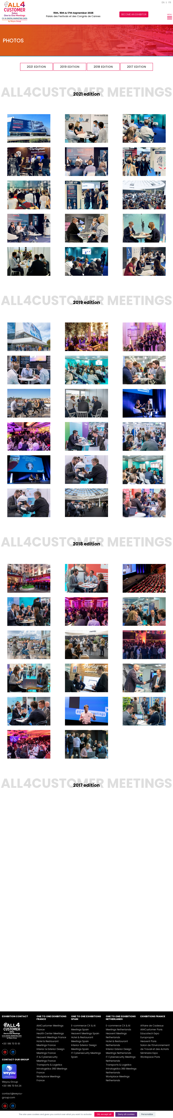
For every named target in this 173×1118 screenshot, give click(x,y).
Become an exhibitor (133, 14)
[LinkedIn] (13, 1106)
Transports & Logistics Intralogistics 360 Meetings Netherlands (121, 1068)
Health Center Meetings (50, 1033)
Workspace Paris (150, 1057)
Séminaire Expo (149, 1053)
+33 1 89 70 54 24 (11, 1085)
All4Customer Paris (151, 1029)
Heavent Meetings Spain (85, 1033)
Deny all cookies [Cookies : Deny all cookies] (126, 1114)
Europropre (147, 1037)
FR (169, 2)
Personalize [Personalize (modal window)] (147, 1114)
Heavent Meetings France (51, 1037)
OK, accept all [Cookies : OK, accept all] (104, 1114)
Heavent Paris (148, 1041)
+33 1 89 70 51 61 (11, 1043)
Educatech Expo (149, 1033)
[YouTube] (5, 1106)
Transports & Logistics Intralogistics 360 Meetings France (52, 1068)
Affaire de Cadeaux (151, 1025)
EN (163, 2)
